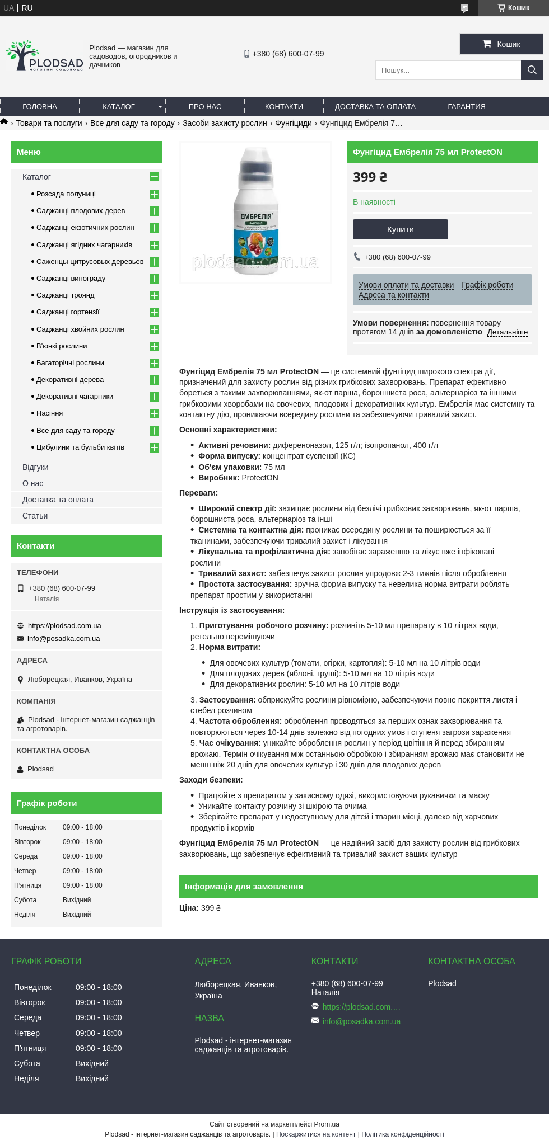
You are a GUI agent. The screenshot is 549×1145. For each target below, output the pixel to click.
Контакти (284, 106)
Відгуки (35, 467)
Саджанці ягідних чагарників (84, 245)
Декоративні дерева (70, 379)
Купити (400, 229)
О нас (32, 483)
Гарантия (467, 106)
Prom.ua (326, 1124)
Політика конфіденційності (402, 1134)
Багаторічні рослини (70, 363)
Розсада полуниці (66, 194)
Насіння (49, 413)
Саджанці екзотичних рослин (85, 227)
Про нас (205, 106)
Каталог (118, 106)
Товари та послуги (49, 123)
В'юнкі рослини (61, 346)
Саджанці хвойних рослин (80, 329)
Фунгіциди (293, 123)
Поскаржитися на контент (316, 1134)
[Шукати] (532, 70)
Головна (39, 106)
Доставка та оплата (375, 106)
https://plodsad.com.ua (64, 625)
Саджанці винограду (70, 278)
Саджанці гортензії (68, 312)
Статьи (35, 515)
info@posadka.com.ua (63, 638)
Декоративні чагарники (74, 396)
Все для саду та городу (132, 123)
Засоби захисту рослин (225, 123)
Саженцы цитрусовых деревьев (90, 261)
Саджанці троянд (65, 295)
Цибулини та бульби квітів (80, 447)
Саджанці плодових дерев (80, 210)
